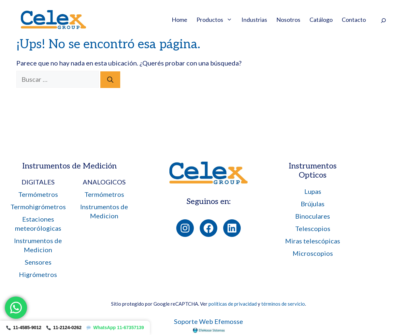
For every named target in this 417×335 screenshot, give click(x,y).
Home (179, 19)
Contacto (354, 19)
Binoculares (312, 216)
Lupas (312, 191)
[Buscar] (110, 79)
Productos (216, 19)
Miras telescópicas (312, 241)
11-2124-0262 (63, 327)
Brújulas (312, 204)
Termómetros (38, 194)
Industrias (254, 19)
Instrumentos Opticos (313, 170)
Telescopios (312, 228)
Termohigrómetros (38, 207)
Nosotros (288, 19)
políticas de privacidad (232, 304)
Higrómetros (38, 274)
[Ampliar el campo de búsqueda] (383, 20)
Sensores (38, 262)
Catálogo (321, 19)
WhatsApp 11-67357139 (115, 327)
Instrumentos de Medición (69, 166)
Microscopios (313, 253)
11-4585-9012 (23, 327)
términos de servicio (283, 304)
